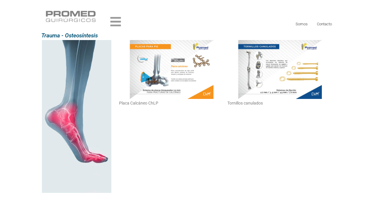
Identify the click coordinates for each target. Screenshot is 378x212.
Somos (302, 24)
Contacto (324, 24)
